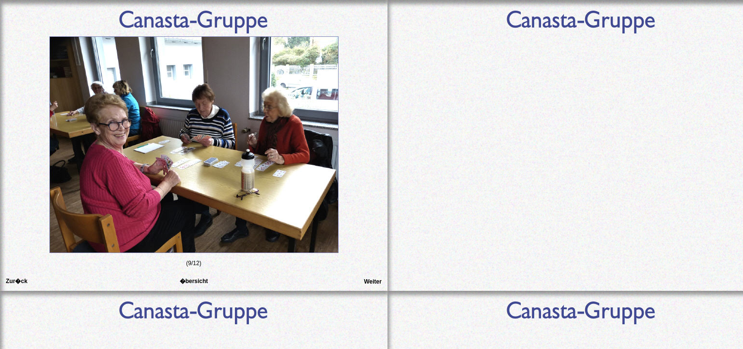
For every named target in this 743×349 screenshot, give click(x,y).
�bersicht (194, 281)
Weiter (372, 281)
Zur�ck (17, 281)
